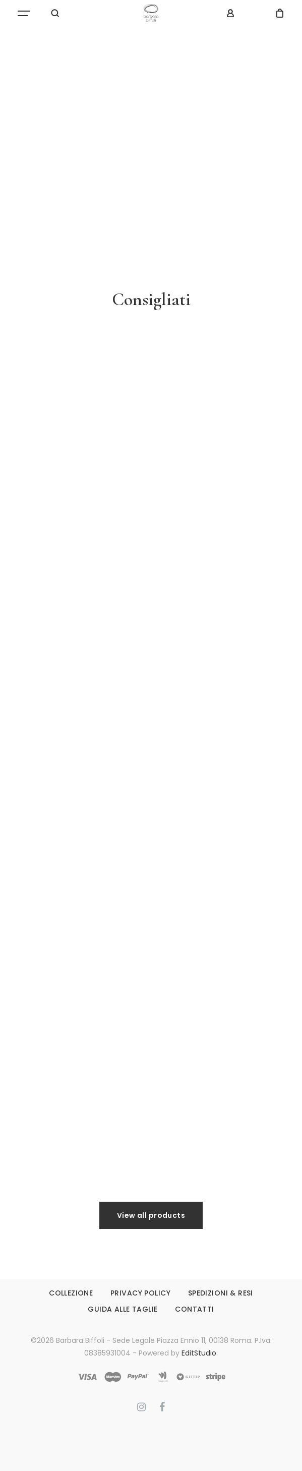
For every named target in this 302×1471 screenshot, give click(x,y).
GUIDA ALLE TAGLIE (122, 1309)
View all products (151, 1215)
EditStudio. (200, 1353)
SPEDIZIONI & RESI (220, 1293)
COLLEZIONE (71, 1293)
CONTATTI (194, 1309)
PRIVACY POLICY (140, 1293)
